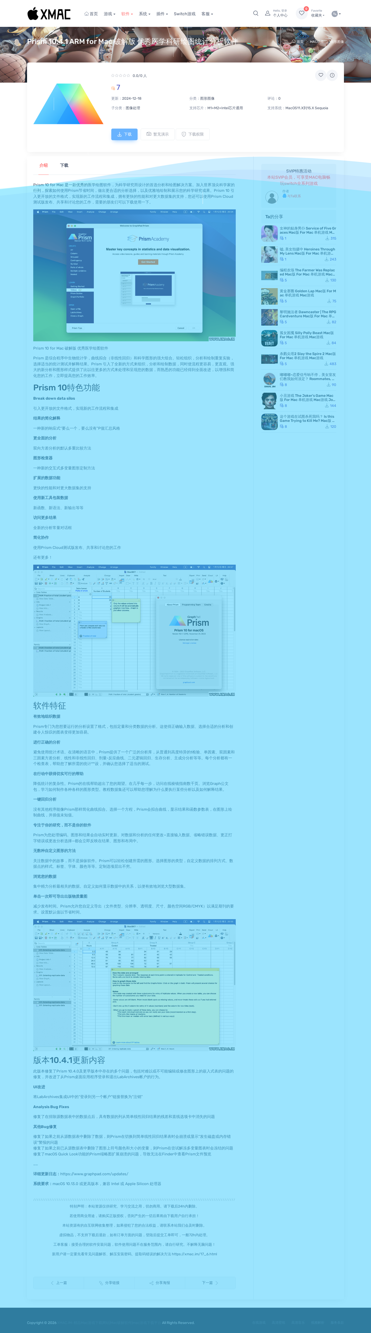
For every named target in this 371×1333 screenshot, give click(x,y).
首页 (91, 13)
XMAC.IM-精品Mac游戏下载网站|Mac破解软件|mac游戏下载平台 (109, 1323)
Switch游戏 (185, 13)
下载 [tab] (64, 165)
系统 (143, 13)
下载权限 (193, 134)
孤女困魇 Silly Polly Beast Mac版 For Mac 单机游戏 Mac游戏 (307, 335)
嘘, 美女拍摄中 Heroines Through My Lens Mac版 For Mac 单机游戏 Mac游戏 (307, 253)
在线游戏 (259, 1322)
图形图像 (337, 42)
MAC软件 (317, 42)
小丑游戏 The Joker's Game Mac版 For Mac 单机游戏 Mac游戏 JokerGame (307, 399)
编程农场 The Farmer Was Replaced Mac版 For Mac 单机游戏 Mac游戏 (308, 274)
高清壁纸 (278, 1322)
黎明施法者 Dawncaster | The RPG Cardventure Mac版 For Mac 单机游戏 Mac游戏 (308, 316)
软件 (125, 13)
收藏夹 (317, 13)
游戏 (108, 13)
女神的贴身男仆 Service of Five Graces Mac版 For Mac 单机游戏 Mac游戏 (308, 232)
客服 (205, 13)
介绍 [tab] (43, 165)
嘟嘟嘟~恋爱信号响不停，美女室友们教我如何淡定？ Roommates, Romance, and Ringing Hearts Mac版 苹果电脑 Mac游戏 (308, 381)
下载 (124, 134)
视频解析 (317, 1322)
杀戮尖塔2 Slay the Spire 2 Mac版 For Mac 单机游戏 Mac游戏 (308, 356)
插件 (160, 13)
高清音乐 (298, 1322)
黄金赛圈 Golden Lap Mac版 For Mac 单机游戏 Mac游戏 (308, 293)
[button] (256, 13)
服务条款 (337, 1322)
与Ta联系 (291, 196)
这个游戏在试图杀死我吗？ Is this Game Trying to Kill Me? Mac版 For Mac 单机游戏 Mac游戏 (308, 420)
